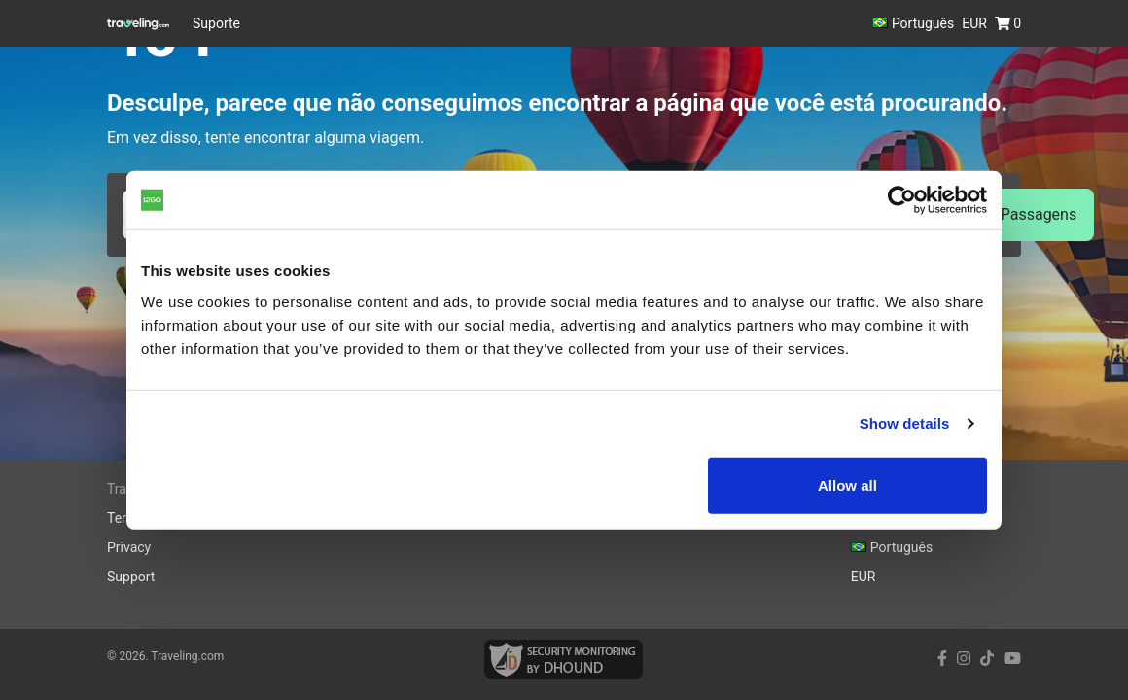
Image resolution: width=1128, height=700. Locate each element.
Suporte (216, 23)
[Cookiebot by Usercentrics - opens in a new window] (902, 200)
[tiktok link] (987, 658)
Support (131, 576)
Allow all (847, 484)
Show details (905, 423)
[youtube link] (1012, 658)
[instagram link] (963, 658)
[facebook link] (942, 658)
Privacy (129, 547)
